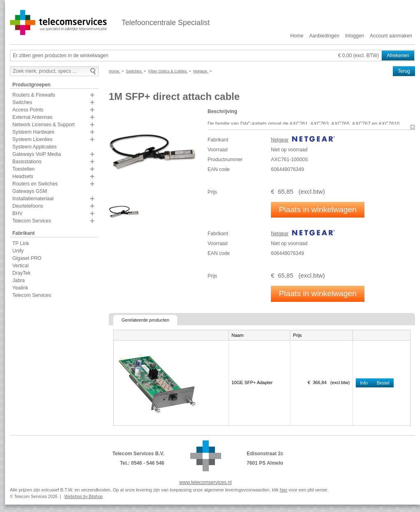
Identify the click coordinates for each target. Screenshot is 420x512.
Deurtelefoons (27, 206)
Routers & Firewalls (33, 95)
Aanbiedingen (324, 36)
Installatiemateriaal (33, 199)
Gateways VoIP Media (36, 154)
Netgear (280, 140)
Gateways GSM (29, 191)
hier (283, 489)
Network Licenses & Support (43, 124)
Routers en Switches (35, 184)
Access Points (27, 110)
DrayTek (21, 273)
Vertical (20, 266)
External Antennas (32, 117)
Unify (17, 251)
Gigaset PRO (27, 258)
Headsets (22, 176)
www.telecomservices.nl (205, 482)
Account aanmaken (391, 36)
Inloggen (354, 36)
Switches (22, 102)
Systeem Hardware (33, 132)
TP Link (20, 243)
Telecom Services (31, 221)
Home (296, 36)
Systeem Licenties (32, 139)
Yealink (20, 288)
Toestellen (23, 169)
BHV (17, 213)
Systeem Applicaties (34, 147)
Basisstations (27, 161)
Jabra (18, 280)
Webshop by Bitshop (83, 496)
